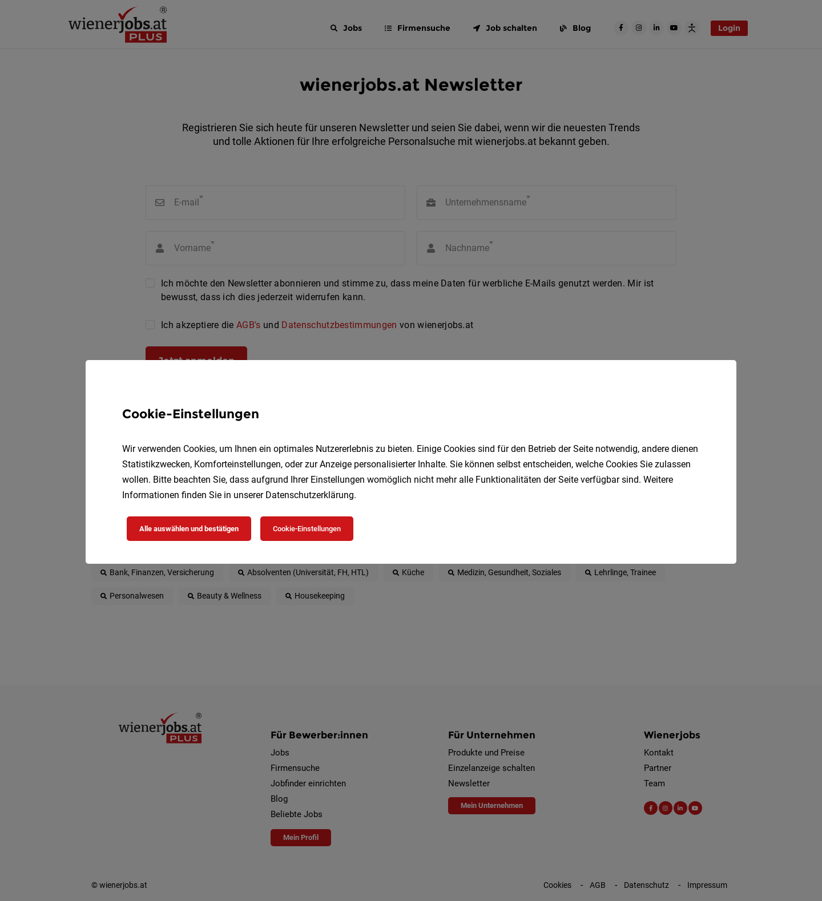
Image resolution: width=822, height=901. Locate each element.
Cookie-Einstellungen (307, 528)
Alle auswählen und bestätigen (189, 528)
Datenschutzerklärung (309, 495)
